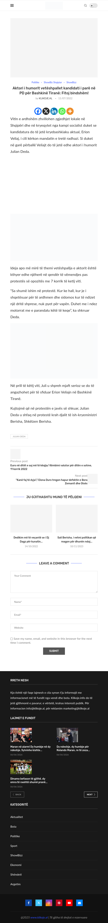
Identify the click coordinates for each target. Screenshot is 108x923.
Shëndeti (16, 874)
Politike (15, 836)
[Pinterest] (59, 903)
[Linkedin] (54, 111)
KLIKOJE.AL (45, 98)
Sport (13, 845)
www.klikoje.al (39, 917)
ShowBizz (16, 855)
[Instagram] (49, 903)
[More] (70, 111)
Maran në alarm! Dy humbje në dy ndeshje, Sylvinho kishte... (30, 748)
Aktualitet (16, 817)
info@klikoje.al (35, 708)
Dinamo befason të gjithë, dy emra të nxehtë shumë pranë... (28, 780)
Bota (13, 826)
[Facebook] (38, 111)
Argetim (15, 884)
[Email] (79, 903)
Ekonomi (15, 864)
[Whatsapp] (62, 111)
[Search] (85, 5)
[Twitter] (38, 903)
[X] (46, 111)
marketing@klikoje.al (76, 708)
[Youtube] (69, 903)
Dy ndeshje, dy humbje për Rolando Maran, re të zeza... (73, 748)
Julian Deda (19, 436)
